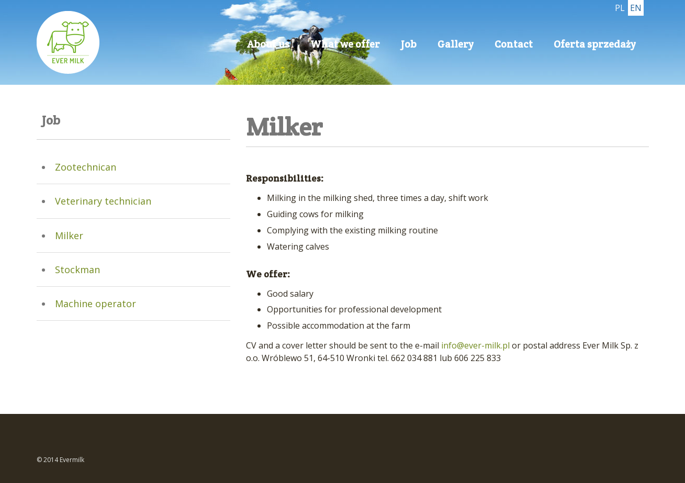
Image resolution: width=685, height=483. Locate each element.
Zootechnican (85, 167)
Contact (514, 44)
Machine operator (95, 303)
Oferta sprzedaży (595, 44)
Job (409, 44)
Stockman (77, 269)
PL (620, 8)
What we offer (345, 44)
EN (636, 8)
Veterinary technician (103, 201)
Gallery (455, 44)
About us (268, 44)
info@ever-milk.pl (476, 345)
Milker (69, 235)
